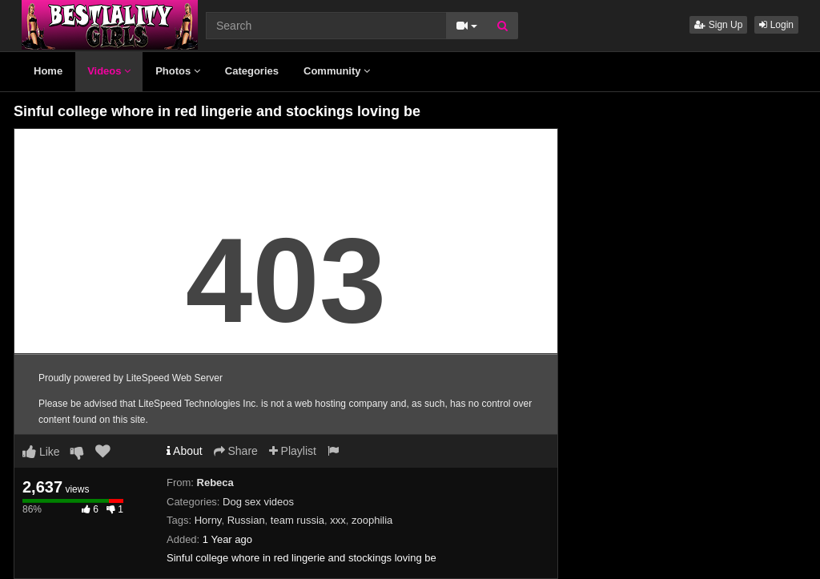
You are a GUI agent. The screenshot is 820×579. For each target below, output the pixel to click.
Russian (246, 520)
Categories (252, 71)
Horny (208, 520)
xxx (338, 520)
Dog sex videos (258, 502)
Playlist (292, 450)
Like (41, 451)
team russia (297, 520)
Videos (109, 71)
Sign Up (718, 24)
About (185, 450)
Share (236, 450)
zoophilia (372, 520)
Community (336, 71)
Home (48, 71)
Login (776, 24)
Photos (177, 71)
